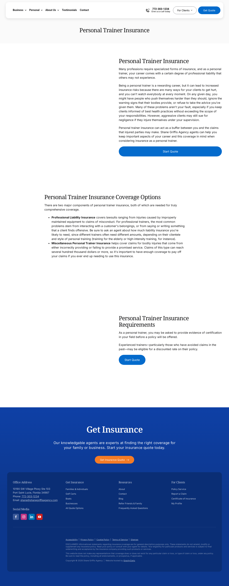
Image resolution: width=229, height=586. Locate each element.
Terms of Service (120, 539)
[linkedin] (32, 517)
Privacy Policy (87, 539)
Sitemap (134, 539)
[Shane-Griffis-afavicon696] (27, 536)
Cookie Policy (102, 539)
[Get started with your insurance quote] (114, 460)
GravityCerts (129, 560)
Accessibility (72, 539)
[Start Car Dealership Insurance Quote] (170, 151)
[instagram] (24, 517)
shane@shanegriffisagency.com (39, 500)
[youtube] (39, 517)
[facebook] (16, 517)
